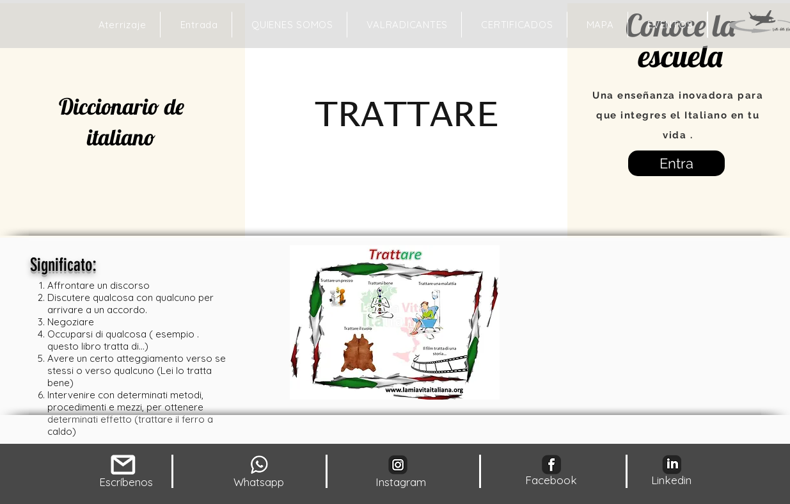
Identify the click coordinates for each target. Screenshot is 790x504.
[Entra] (676, 163)
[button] (600, 25)
